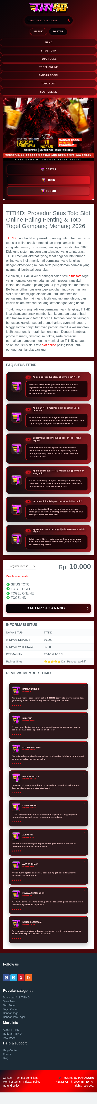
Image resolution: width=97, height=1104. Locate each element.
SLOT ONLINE (48, 91)
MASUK (38, 31)
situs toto (75, 276)
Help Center (10, 1050)
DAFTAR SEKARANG (58, 608)
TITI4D (49, 42)
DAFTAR (48, 169)
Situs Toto (9, 1001)
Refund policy (11, 1085)
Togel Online (10, 1009)
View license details (17, 576)
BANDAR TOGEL (48, 75)
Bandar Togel (11, 1013)
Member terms (12, 1081)
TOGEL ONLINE (48, 67)
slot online (49, 345)
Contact (7, 1077)
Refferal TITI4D (12, 1033)
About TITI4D (11, 1029)
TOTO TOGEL (48, 59)
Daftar (58, 31)
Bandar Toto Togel (14, 1017)
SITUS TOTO (48, 50)
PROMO (48, 191)
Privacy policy (31, 1081)
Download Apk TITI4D (16, 997)
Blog (5, 1058)
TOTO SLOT (48, 83)
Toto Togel (9, 1005)
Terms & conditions (26, 1077)
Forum (7, 1054)
